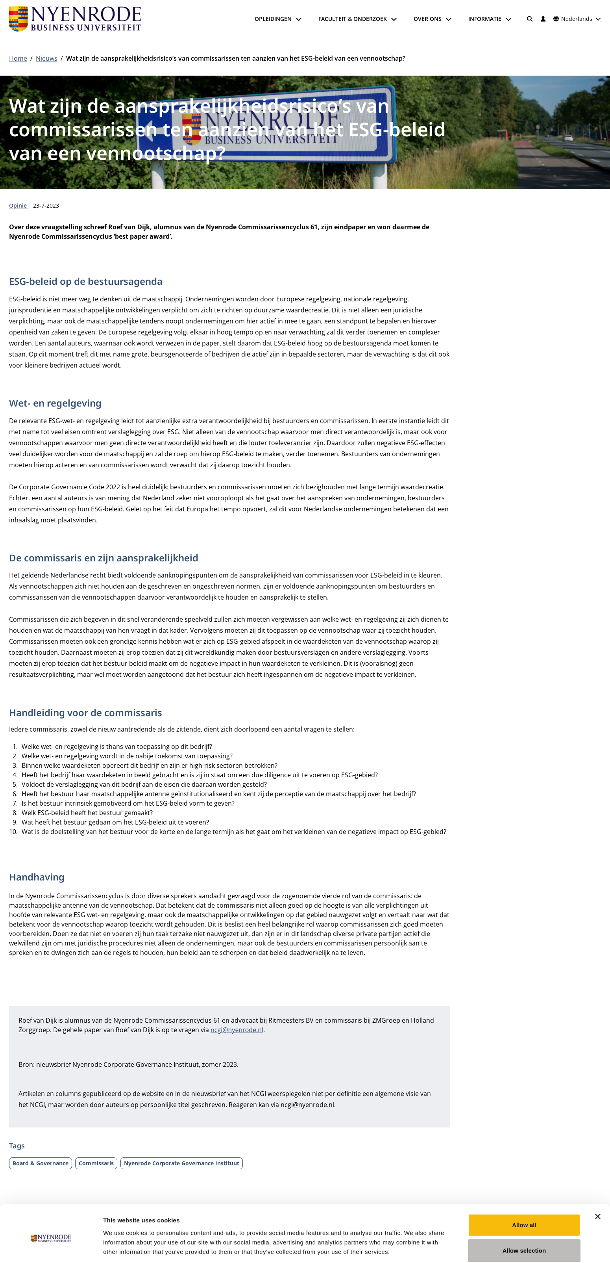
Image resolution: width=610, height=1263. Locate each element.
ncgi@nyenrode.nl (237, 1029)
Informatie (484, 18)
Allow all (524, 1191)
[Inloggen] (543, 19)
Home (18, 58)
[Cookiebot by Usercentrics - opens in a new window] (51, 1248)
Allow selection (524, 1217)
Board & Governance (40, 1163)
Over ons (428, 18)
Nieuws (46, 58)
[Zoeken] (530, 19)
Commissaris (96, 1163)
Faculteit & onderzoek (352, 18)
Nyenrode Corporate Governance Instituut (181, 1163)
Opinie (18, 205)
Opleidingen (273, 18)
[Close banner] (598, 1183)
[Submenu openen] (299, 19)
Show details (413, 1247)
